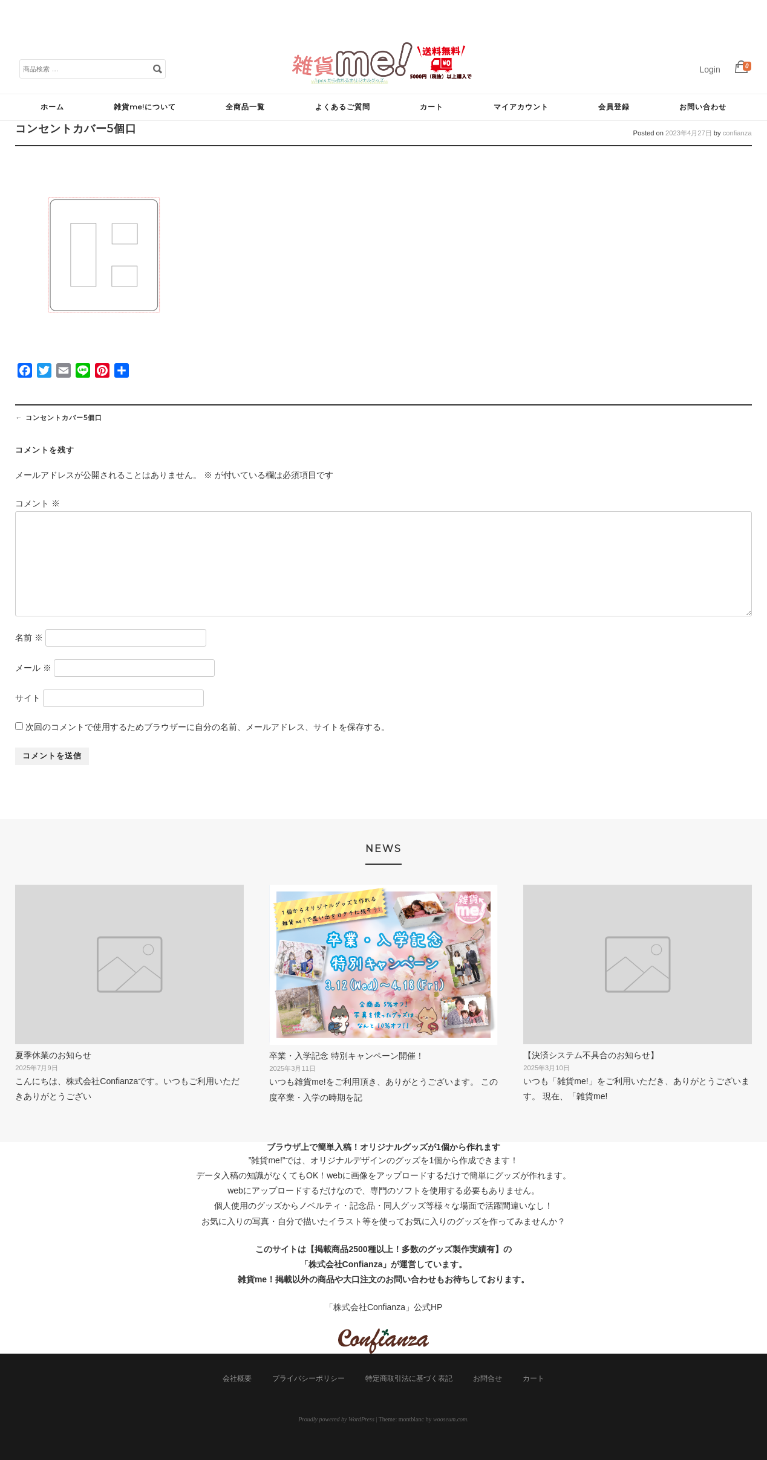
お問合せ (487, 1378)
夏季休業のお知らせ (53, 1055)
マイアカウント (521, 106)
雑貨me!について (145, 106)
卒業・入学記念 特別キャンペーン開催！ (346, 1056)
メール (33, 668)
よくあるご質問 (342, 106)
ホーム (52, 106)
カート (431, 106)
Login (710, 69)
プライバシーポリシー (308, 1378)
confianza (737, 133)
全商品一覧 (245, 106)
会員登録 (614, 106)
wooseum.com (450, 1419)
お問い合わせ (702, 106)
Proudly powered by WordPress (336, 1419)
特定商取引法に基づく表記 (408, 1378)
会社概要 (237, 1378)
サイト (28, 698)
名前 (29, 637)
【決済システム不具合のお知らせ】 (591, 1055)
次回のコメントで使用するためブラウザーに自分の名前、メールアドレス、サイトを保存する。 (207, 727)
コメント (37, 503)
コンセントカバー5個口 (58, 417)
